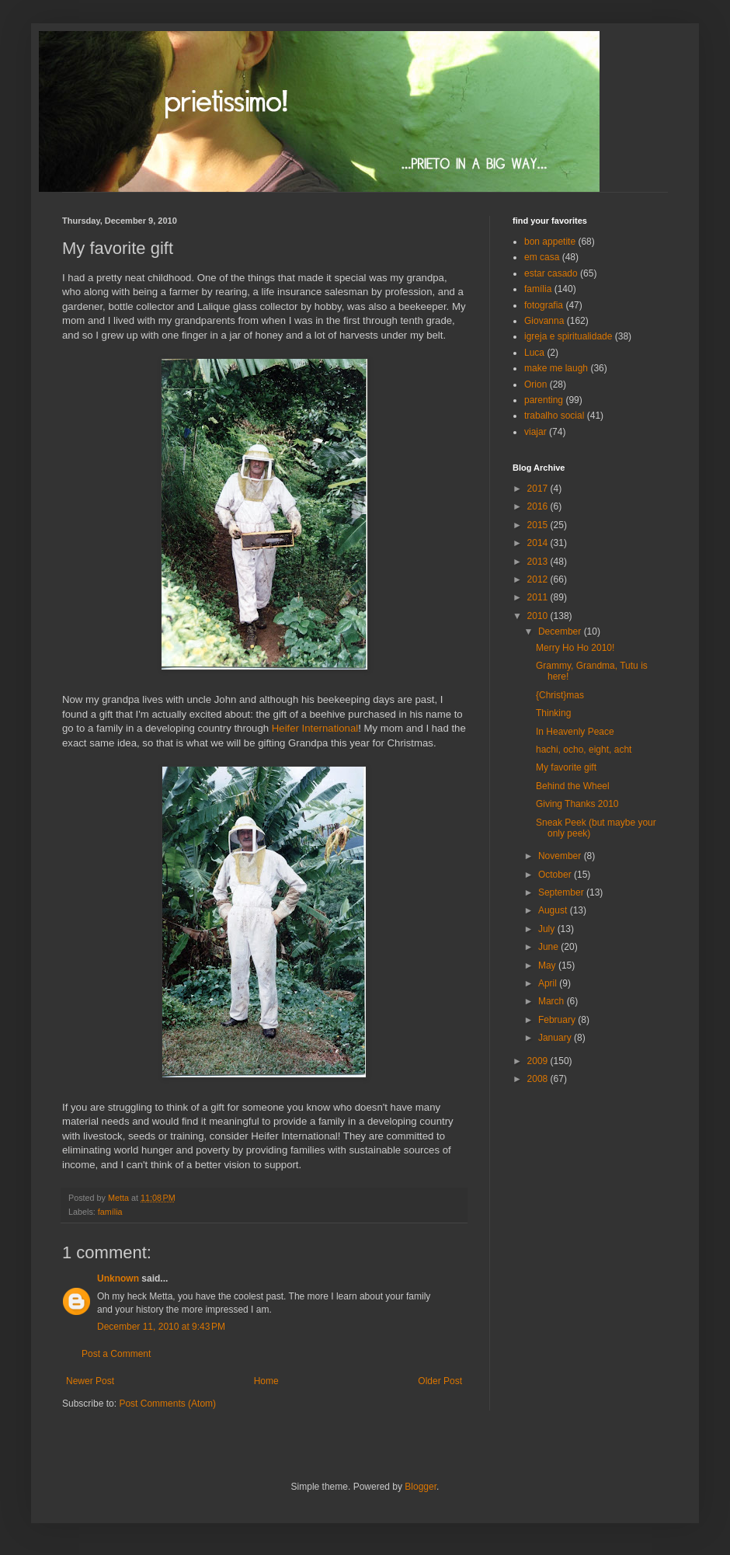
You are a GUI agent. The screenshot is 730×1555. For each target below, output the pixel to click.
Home (266, 1381)
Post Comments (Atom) (167, 1403)
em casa (541, 257)
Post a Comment (116, 1353)
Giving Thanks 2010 (577, 803)
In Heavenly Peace (575, 731)
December (561, 631)
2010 (539, 616)
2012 (539, 579)
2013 (539, 561)
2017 (539, 488)
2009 (539, 1061)
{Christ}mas (560, 695)
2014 (539, 542)
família (110, 1211)
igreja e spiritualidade (568, 336)
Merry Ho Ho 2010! (575, 647)
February (558, 1019)
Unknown (118, 1278)
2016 (539, 506)
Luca (534, 352)
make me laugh (556, 368)
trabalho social (554, 415)
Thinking (553, 713)
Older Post (440, 1381)
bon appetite (549, 241)
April (548, 983)
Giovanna (544, 320)
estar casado (551, 273)
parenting (543, 400)
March (552, 1001)
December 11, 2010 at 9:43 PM (161, 1326)
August (554, 910)
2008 (539, 1078)
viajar (535, 431)
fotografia (543, 305)
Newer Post (90, 1381)
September (562, 892)
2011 (539, 597)
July (548, 929)
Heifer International (315, 728)
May (548, 965)
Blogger (420, 1486)
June (549, 946)
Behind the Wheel (573, 786)
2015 (539, 525)
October (556, 874)
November (561, 856)
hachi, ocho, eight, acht (583, 749)
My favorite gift (566, 767)
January (556, 1037)
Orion (535, 384)
